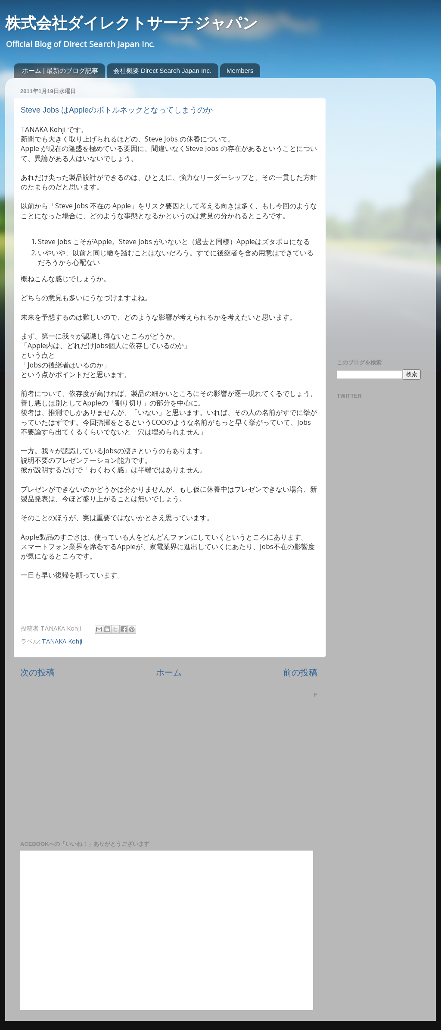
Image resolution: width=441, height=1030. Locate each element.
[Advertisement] (371, 214)
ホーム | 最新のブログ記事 (60, 70)
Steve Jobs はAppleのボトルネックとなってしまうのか (117, 110)
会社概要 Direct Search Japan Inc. (162, 70)
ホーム (169, 672)
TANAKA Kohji (62, 641)
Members (240, 70)
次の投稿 (37, 672)
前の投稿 (300, 672)
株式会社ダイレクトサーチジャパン (131, 23)
